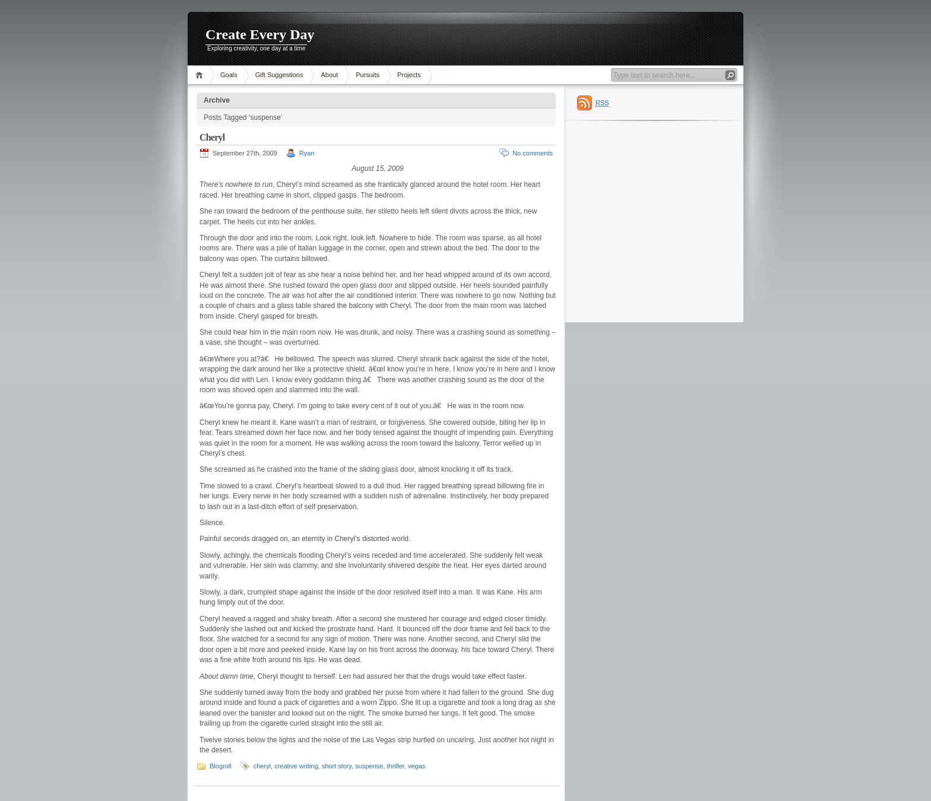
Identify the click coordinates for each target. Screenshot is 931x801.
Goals (229, 74)
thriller (395, 766)
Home (201, 75)
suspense (369, 766)
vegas (416, 766)
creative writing (296, 766)
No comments (532, 153)
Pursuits (367, 74)
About (329, 74)
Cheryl (212, 137)
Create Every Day (260, 34)
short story (337, 766)
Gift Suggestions (279, 74)
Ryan (307, 153)
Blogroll (221, 766)
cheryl (262, 766)
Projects (409, 74)
